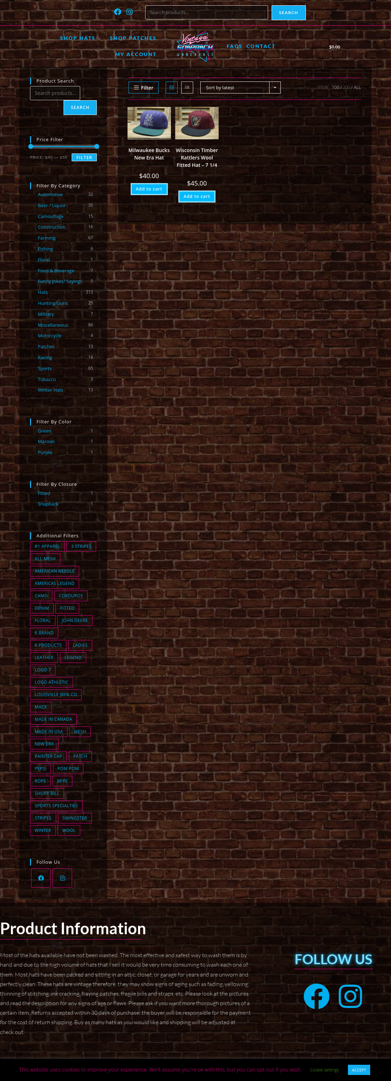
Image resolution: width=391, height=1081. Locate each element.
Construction (51, 227)
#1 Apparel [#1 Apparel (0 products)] (47, 546)
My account (136, 54)
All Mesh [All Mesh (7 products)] (45, 559)
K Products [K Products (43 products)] (48, 645)
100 (335, 87)
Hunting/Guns (53, 303)
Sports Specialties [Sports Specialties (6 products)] (56, 806)
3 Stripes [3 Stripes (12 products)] (81, 546)
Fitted (44, 493)
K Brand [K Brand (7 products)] (44, 633)
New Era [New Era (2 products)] (44, 744)
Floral (44, 259)
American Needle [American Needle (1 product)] (55, 571)
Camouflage (50, 216)
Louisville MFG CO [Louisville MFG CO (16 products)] (56, 694)
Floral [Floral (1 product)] (43, 620)
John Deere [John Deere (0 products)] (75, 620)
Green (44, 431)
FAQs (235, 46)
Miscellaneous (53, 325)
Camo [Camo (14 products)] (41, 596)
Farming (46, 238)
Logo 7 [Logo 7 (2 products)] (43, 670)
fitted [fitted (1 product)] (67, 608)
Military (46, 314)
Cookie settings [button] (324, 1070)
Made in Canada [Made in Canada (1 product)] (53, 719)
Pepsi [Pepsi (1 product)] (40, 769)
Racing (45, 357)
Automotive (50, 194)
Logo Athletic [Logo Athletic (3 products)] (51, 682)
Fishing (45, 249)
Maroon (46, 441)
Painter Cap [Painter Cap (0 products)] (48, 756)
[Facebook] (41, 878)
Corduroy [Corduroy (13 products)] (71, 596)
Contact (261, 46)
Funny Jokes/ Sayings (60, 281)
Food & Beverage (56, 270)
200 (346, 87)
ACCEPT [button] (359, 1070)
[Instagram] (62, 878)
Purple (45, 452)
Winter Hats (50, 390)
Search (288, 12)
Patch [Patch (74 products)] (80, 756)
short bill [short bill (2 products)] (47, 793)
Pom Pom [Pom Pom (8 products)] (68, 769)
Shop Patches (133, 38)
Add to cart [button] (149, 189)
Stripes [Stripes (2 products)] (43, 818)
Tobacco (46, 379)
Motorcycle (49, 335)
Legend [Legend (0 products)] (73, 657)
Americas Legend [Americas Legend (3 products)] (55, 583)
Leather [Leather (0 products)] (44, 657)
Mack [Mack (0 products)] (41, 707)
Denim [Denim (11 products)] (42, 608)
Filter (84, 158)
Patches (46, 346)
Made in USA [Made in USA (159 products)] (49, 732)
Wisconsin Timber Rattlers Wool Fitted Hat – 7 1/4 (197, 157)
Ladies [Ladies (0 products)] (80, 645)
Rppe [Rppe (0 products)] (62, 781)
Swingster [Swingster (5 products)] (75, 818)
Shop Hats (78, 38)
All (357, 87)
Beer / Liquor (52, 205)
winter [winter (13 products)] (43, 830)
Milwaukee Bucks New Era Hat (149, 154)
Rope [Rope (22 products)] (40, 781)
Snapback (48, 504)
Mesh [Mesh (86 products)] (80, 732)
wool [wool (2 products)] (69, 830)
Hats (43, 292)
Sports (45, 368)
